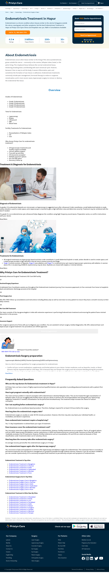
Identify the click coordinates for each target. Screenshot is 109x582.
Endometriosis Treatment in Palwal (21, 506)
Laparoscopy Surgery (37, 543)
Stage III (31, 263)
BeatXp (8, 543)
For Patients (63, 3)
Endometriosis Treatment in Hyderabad (22, 469)
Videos (60, 555)
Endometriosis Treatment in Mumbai (21, 471)
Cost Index (85, 546)
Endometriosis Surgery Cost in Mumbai (22, 487)
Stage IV (50, 263)
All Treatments (86, 549)
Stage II (6, 263)
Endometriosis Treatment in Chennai (21, 466)
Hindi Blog (9, 558)
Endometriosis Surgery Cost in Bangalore (23, 480)
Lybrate (8, 540)
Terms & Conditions (77, 569)
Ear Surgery (34, 549)
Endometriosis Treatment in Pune (20, 473)
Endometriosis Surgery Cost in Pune (21, 489)
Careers (8, 552)
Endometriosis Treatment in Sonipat (21, 509)
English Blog (9, 555)
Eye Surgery (34, 552)
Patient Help (61, 543)
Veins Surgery (35, 561)
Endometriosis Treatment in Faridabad (22, 502)
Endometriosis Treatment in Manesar (21, 511)
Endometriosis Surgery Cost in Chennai (22, 482)
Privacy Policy (90, 569)
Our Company (72, 3)
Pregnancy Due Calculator (89, 543)
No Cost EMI (61, 546)
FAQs (59, 540)
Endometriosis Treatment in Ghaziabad (22, 497)
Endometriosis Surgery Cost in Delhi (21, 484)
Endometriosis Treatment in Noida (20, 499)
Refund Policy (101, 569)
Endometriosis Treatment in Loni (20, 500)
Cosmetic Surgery (36, 546)
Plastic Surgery (35, 555)
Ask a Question (62, 558)
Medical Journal (86, 540)
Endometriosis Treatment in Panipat (21, 513)
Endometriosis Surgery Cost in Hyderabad (23, 486)
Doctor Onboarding (11, 561)
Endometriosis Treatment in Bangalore (22, 464)
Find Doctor (61, 552)
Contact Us (9, 549)
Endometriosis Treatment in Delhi (20, 467)
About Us (8, 546)
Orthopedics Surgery (37, 558)
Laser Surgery (35, 540)
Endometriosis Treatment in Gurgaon (21, 507)
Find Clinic (61, 549)
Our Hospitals (99, 8)
